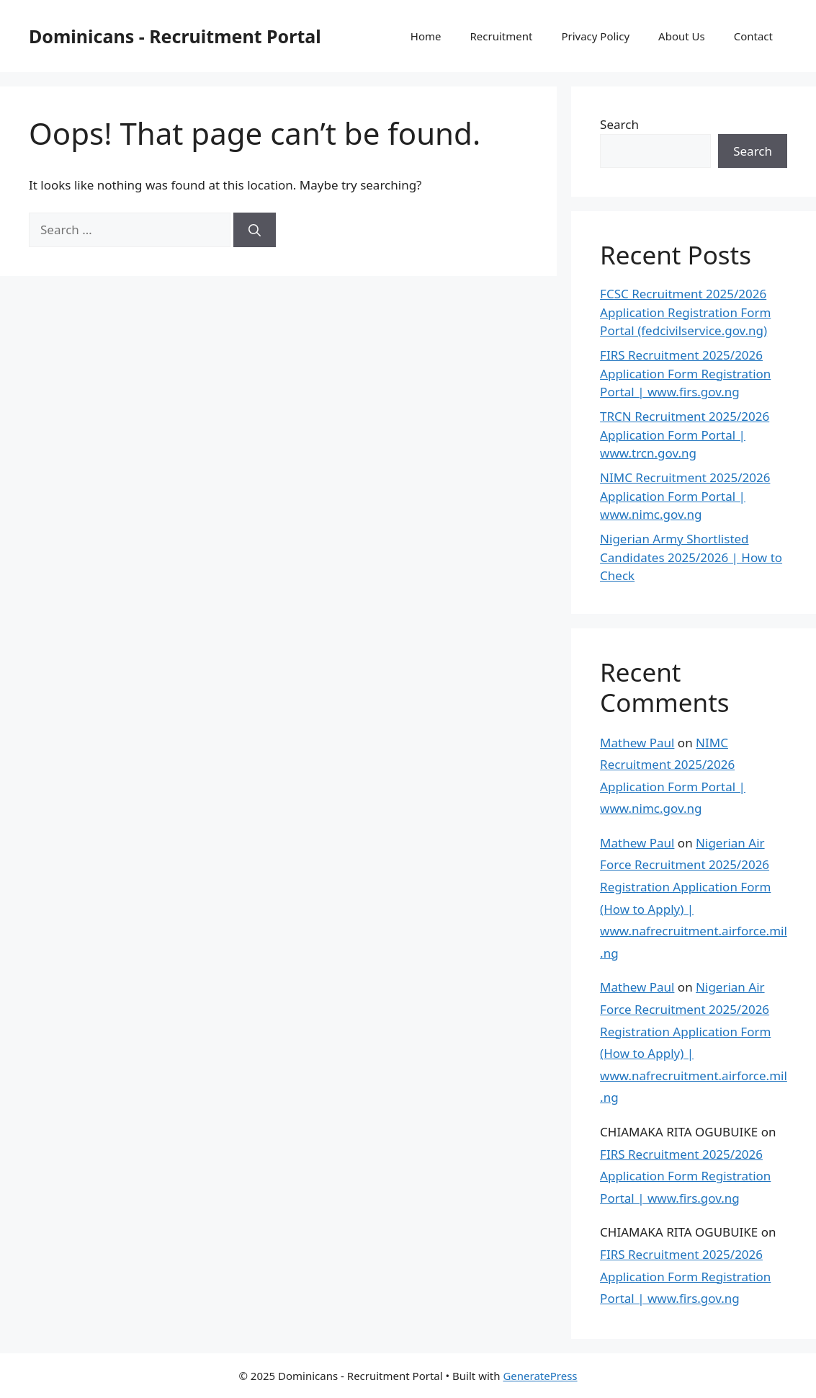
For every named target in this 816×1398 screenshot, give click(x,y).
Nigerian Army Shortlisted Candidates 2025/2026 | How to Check (691, 557)
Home (426, 36)
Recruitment (501, 36)
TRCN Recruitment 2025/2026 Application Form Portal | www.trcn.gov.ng (684, 434)
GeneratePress (540, 1375)
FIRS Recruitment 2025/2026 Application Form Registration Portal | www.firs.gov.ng (685, 373)
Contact (753, 36)
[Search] (254, 230)
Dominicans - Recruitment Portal (175, 36)
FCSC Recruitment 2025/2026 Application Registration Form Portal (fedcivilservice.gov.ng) (685, 312)
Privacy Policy (595, 36)
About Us (681, 36)
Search (619, 124)
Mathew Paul (637, 742)
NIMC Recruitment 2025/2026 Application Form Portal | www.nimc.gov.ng (685, 495)
